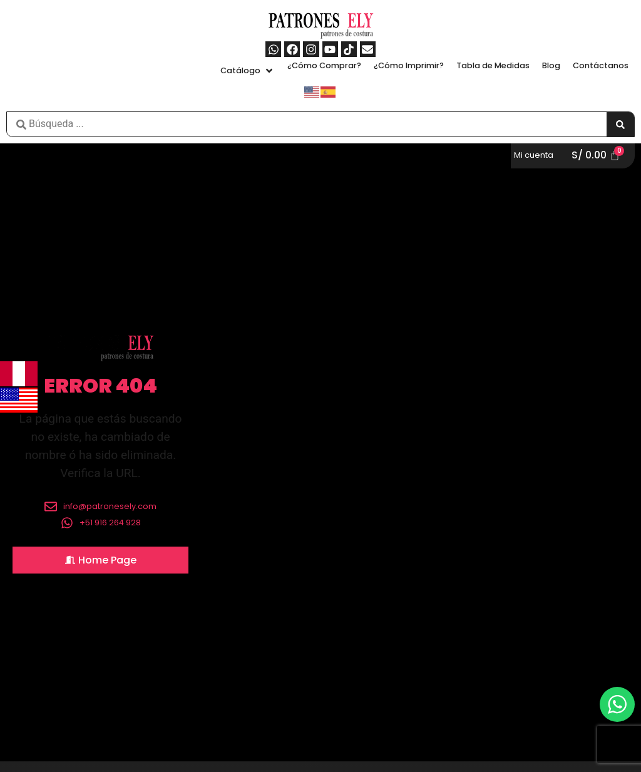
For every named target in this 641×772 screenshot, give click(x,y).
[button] (247, 70)
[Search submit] (620, 124)
